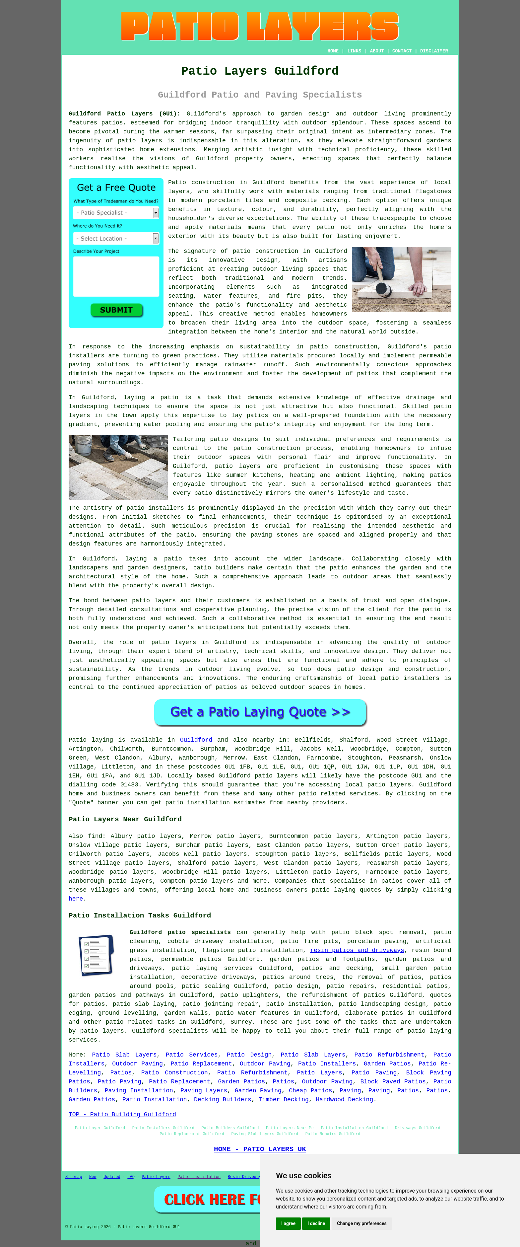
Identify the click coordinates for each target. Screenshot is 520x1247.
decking (358, 968)
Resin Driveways (246, 1177)
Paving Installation (139, 1090)
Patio (78, 740)
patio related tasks (140, 1022)
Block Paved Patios (392, 1081)
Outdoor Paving (137, 1064)
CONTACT (402, 51)
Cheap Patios (310, 1090)
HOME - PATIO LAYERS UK (260, 1149)
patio (169, 397)
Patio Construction (174, 1072)
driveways (146, 968)
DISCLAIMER (434, 51)
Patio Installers (327, 1064)
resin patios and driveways (357, 950)
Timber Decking (284, 1099)
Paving (350, 1090)
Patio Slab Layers (124, 1055)
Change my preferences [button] (361, 1223)
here (76, 899)
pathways (150, 995)
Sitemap (73, 1177)
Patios (121, 1072)
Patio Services (192, 1055)
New (93, 1177)
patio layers (140, 140)
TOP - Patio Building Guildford (122, 1114)
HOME (333, 51)
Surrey (241, 1022)
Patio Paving (374, 1072)
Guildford (196, 740)
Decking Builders (222, 1099)
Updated (111, 1177)
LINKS (354, 51)
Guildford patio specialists (180, 932)
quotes (440, 995)
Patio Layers (319, 1072)
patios (226, 687)
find (95, 836)
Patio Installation (154, 1099)
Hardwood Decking (344, 1099)
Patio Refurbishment (389, 1055)
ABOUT (377, 51)
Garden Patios (387, 1064)
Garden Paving (258, 1090)
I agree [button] (288, 1223)
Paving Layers (203, 1090)
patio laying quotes (346, 890)
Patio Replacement (201, 1064)
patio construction (265, 251)
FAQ (131, 1177)
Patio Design (249, 1055)
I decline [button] (316, 1223)
